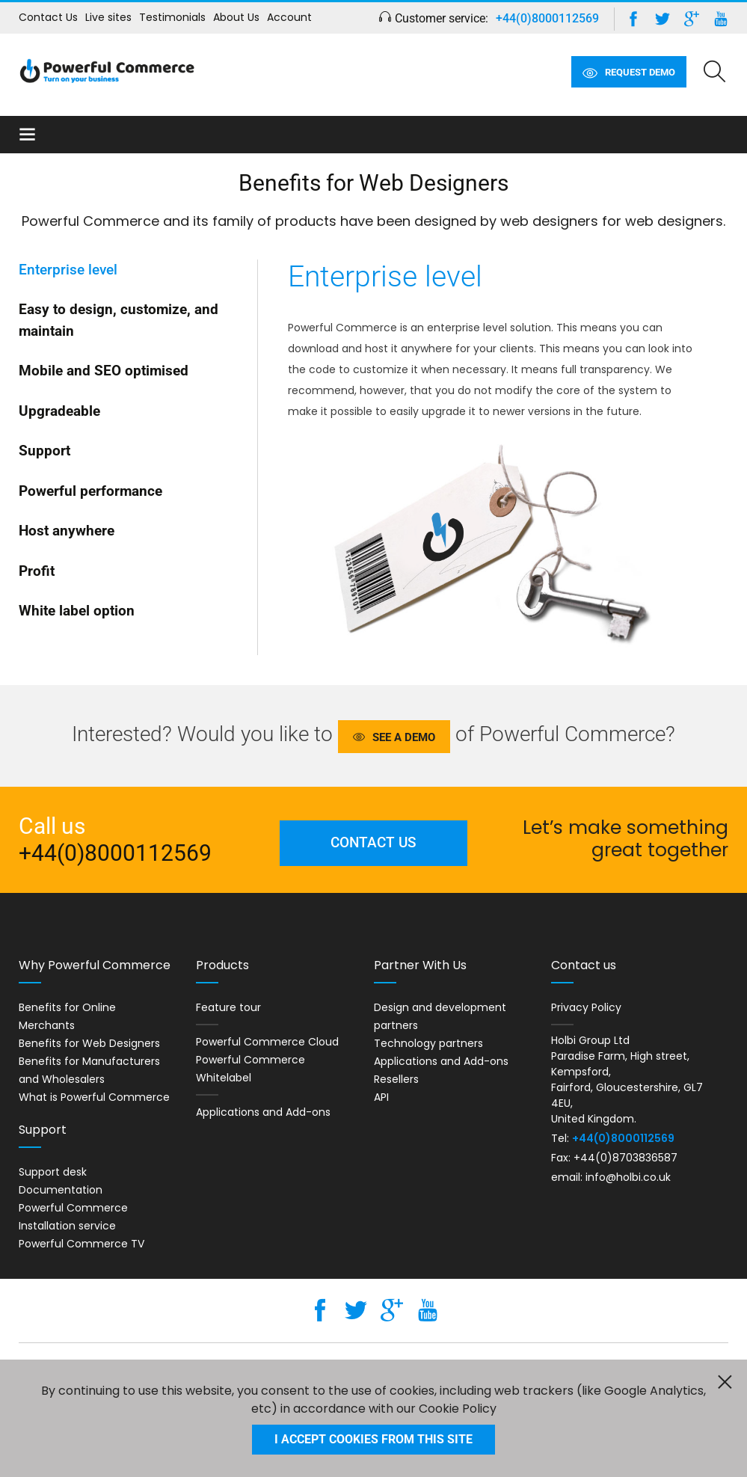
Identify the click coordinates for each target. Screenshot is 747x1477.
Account (289, 17)
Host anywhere (66, 530)
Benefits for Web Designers (89, 1043)
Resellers (396, 1079)
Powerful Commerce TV (81, 1243)
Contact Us (48, 17)
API (381, 1097)
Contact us (373, 842)
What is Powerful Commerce (94, 1097)
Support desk (53, 1171)
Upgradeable (59, 411)
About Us (236, 17)
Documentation (60, 1189)
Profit (37, 571)
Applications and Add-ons (263, 1112)
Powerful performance (90, 491)
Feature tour (228, 1007)
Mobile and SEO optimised (103, 370)
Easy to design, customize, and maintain (118, 320)
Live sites (108, 17)
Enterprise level (68, 269)
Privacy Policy (586, 1007)
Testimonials (172, 17)
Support (44, 450)
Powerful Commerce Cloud (267, 1041)
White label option (77, 610)
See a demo (403, 737)
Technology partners (428, 1043)
